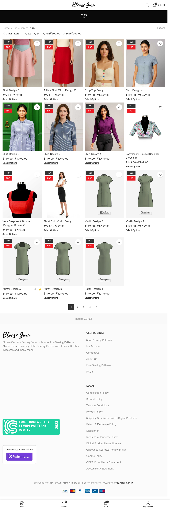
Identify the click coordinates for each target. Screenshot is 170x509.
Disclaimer (92, 430)
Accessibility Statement (100, 468)
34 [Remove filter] (38, 33)
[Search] (147, 5)
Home (6, 28)
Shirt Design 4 (135, 89)
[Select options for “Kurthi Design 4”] (93, 298)
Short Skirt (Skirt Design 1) (60, 221)
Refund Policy (94, 399)
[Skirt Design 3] (22, 62)
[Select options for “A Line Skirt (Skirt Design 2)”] (51, 98)
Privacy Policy (94, 412)
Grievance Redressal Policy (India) (106, 450)
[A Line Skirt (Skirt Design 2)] (63, 62)
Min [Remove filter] (53, 33)
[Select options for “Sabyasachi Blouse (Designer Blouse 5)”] (134, 166)
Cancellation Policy (97, 393)
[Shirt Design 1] (104, 126)
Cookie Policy (94, 456)
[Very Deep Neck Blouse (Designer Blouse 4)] (22, 194)
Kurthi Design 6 (12, 288)
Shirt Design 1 (93, 153)
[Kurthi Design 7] (146, 194)
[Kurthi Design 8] (104, 194)
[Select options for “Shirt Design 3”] (10, 162)
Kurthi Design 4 (94, 288)
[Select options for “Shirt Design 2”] (51, 162)
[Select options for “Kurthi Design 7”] (134, 230)
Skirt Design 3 (11, 89)
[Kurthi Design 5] (63, 262)
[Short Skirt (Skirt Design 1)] (63, 194)
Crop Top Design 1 (96, 89)
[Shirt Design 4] (146, 62)
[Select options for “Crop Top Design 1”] (93, 98)
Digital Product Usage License (103, 443)
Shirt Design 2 (52, 153)
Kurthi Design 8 (94, 221)
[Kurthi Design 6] (22, 262)
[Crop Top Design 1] (104, 62)
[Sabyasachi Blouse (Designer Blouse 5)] (146, 126)
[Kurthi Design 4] (104, 262)
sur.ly (7, 432)
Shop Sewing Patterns (99, 340)
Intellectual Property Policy (102, 437)
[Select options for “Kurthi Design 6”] (10, 298)
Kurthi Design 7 (136, 221)
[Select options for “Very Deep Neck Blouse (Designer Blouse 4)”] (10, 234)
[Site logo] (83, 5)
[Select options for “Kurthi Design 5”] (51, 298)
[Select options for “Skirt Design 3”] (10, 98)
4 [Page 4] (90, 307)
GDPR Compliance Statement (103, 462)
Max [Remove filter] (73, 33)
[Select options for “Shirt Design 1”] (93, 162)
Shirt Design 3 (11, 153)
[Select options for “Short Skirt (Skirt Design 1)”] (51, 230)
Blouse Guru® (83, 319)
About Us (91, 359)
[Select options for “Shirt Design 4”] (134, 98)
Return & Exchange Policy (101, 424)
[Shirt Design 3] (22, 126)
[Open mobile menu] (4, 5)
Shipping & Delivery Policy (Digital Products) (111, 418)
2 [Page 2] (77, 307)
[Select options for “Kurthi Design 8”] (93, 230)
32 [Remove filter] (29, 33)
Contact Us (92, 352)
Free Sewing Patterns (98, 365)
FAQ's (89, 371)
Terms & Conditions (97, 405)
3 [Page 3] (83, 307)
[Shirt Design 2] (63, 126)
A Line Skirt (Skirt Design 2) (60, 89)
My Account (93, 346)
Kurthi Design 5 (53, 288)
